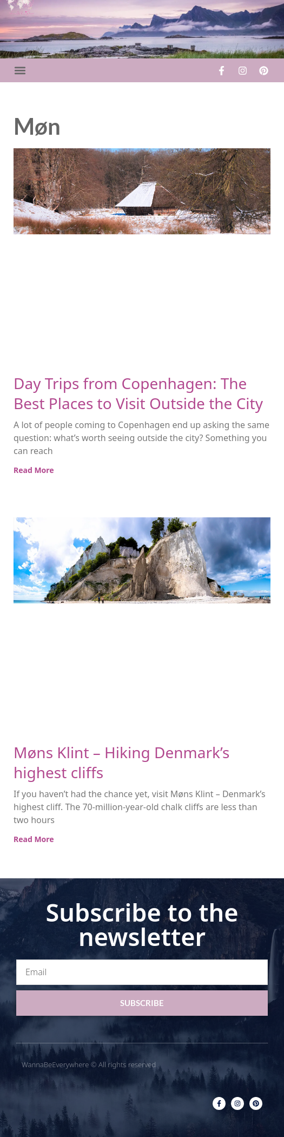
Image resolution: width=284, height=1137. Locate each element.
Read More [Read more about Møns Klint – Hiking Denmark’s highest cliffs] (34, 839)
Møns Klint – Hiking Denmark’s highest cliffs (121, 762)
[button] (20, 71)
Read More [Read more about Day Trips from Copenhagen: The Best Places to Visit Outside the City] (34, 470)
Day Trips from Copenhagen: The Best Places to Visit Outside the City (138, 393)
